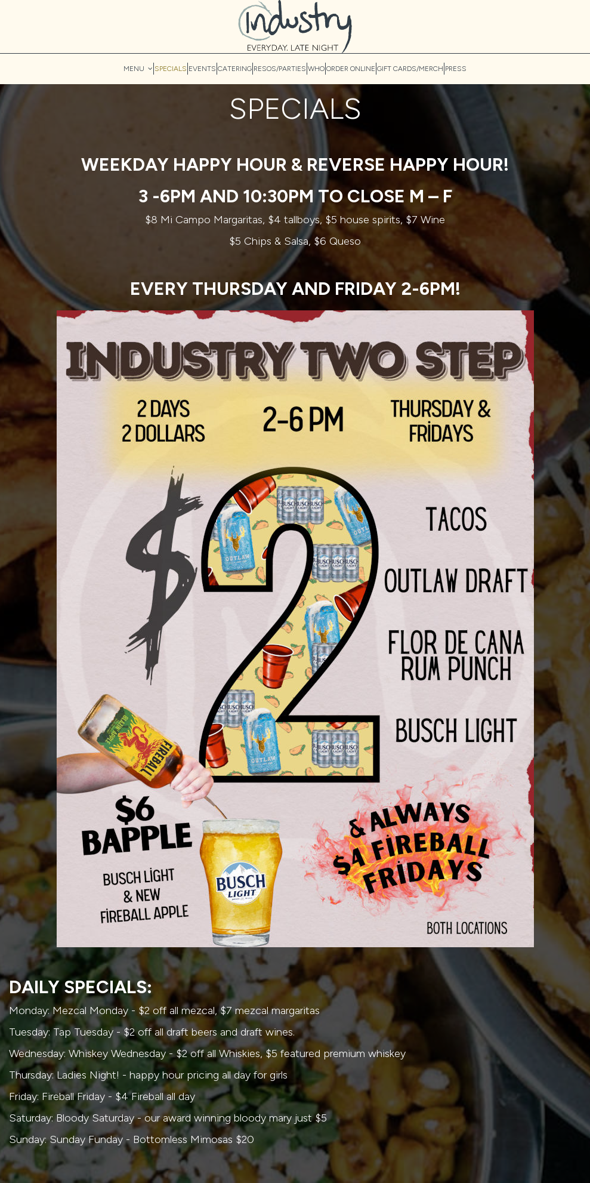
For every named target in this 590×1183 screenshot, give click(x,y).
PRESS (456, 68)
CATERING (235, 68)
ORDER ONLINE (350, 68)
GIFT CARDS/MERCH (410, 68)
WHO (316, 68)
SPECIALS (171, 68)
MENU (138, 68)
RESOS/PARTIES (280, 68)
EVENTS (202, 68)
